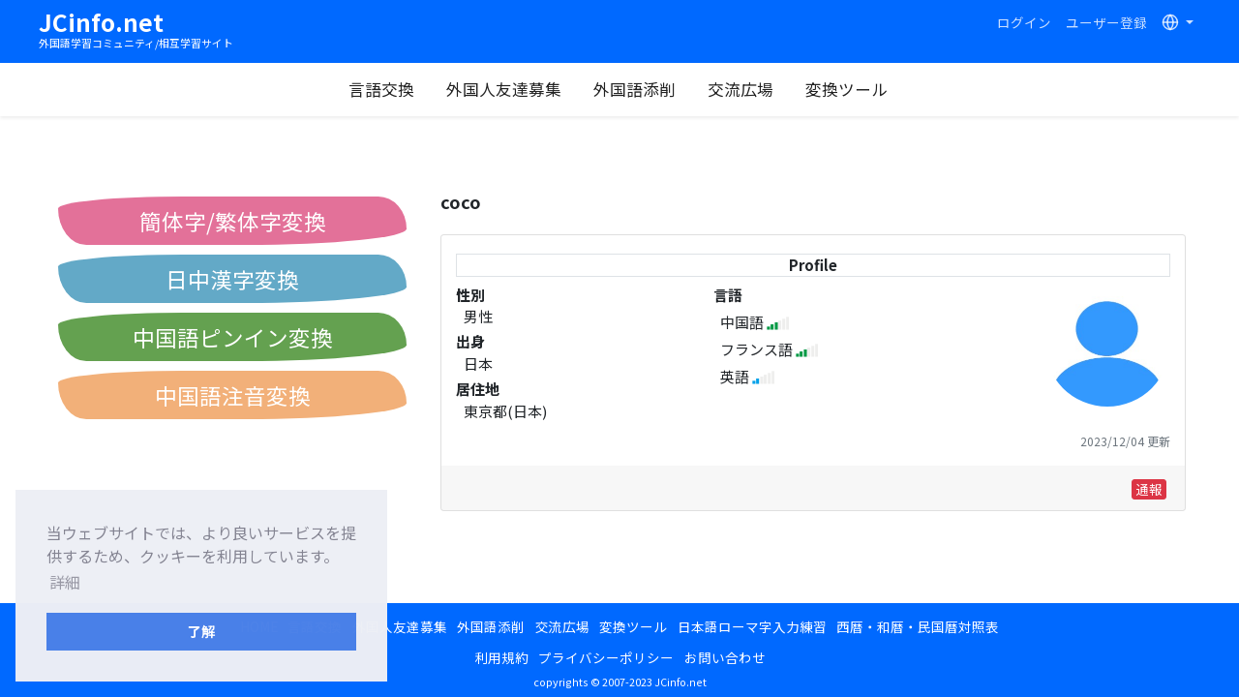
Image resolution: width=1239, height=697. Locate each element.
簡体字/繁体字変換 (232, 220)
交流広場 (740, 89)
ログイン (1024, 22)
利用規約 (501, 657)
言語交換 (381, 89)
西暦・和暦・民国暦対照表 (917, 626)
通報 (1149, 489)
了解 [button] (201, 631)
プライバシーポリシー (606, 657)
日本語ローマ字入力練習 (752, 626)
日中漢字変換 (232, 278)
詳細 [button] (64, 581)
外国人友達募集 (503, 89)
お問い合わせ (725, 657)
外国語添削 (634, 89)
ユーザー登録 (1106, 22)
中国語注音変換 (233, 394)
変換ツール (846, 89)
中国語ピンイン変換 (233, 336)
